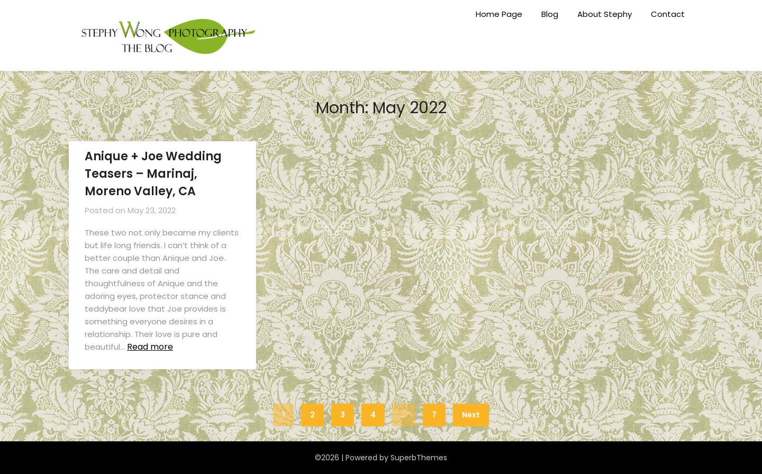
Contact (668, 14)
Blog (549, 14)
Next (471, 414)
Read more (150, 347)
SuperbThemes (419, 457)
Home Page (499, 14)
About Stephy (604, 14)
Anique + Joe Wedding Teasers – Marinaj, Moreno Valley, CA (153, 173)
